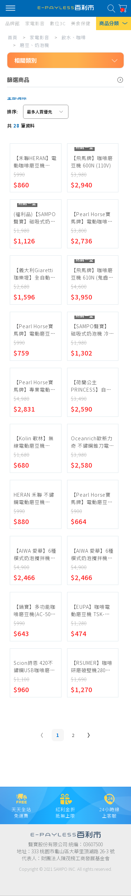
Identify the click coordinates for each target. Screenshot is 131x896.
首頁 (12, 37)
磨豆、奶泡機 (34, 45)
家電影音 (39, 37)
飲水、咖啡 (73, 37)
